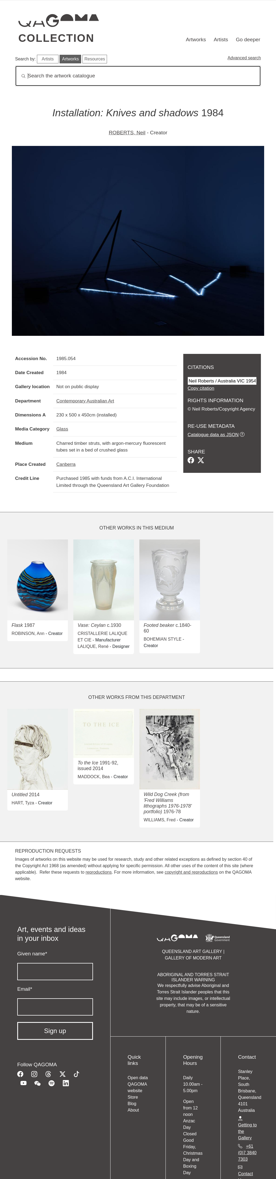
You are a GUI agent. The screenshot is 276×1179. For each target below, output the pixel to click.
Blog (132, 1103)
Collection (56, 38)
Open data (138, 1077)
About (133, 1110)
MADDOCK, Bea (94, 776)
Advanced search (244, 58)
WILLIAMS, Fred (159, 820)
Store (133, 1097)
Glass (62, 429)
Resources (94, 59)
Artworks (196, 39)
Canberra (65, 464)
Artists (221, 39)
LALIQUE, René (93, 646)
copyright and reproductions (191, 872)
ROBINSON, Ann (28, 633)
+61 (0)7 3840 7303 (247, 1152)
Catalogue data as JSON (213, 434)
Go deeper (248, 39)
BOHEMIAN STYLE (162, 639)
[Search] (138, 76)
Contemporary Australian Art (85, 401)
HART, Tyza (23, 803)
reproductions (98, 872)
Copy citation (201, 388)
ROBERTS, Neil (127, 132)
